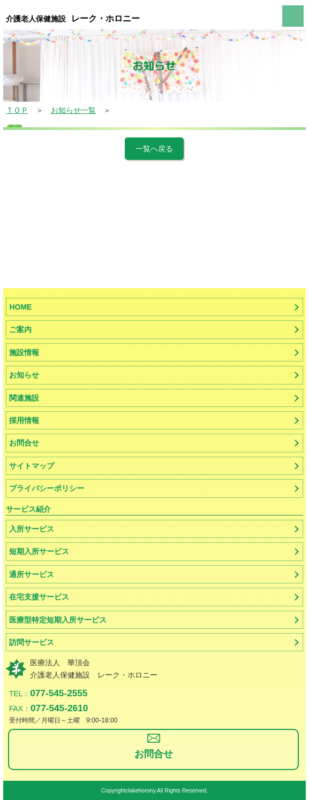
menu (293, 16)
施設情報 (24, 352)
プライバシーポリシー (46, 488)
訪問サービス (31, 642)
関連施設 (24, 398)
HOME (20, 307)
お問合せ (24, 443)
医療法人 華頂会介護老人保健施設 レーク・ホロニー (93, 668)
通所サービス (31, 574)
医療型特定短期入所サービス (58, 620)
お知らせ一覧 (73, 110)
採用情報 (24, 420)
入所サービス (31, 529)
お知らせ (24, 375)
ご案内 (20, 329)
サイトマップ (31, 465)
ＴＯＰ (17, 110)
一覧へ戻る (154, 148)
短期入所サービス (39, 551)
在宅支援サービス (39, 597)
